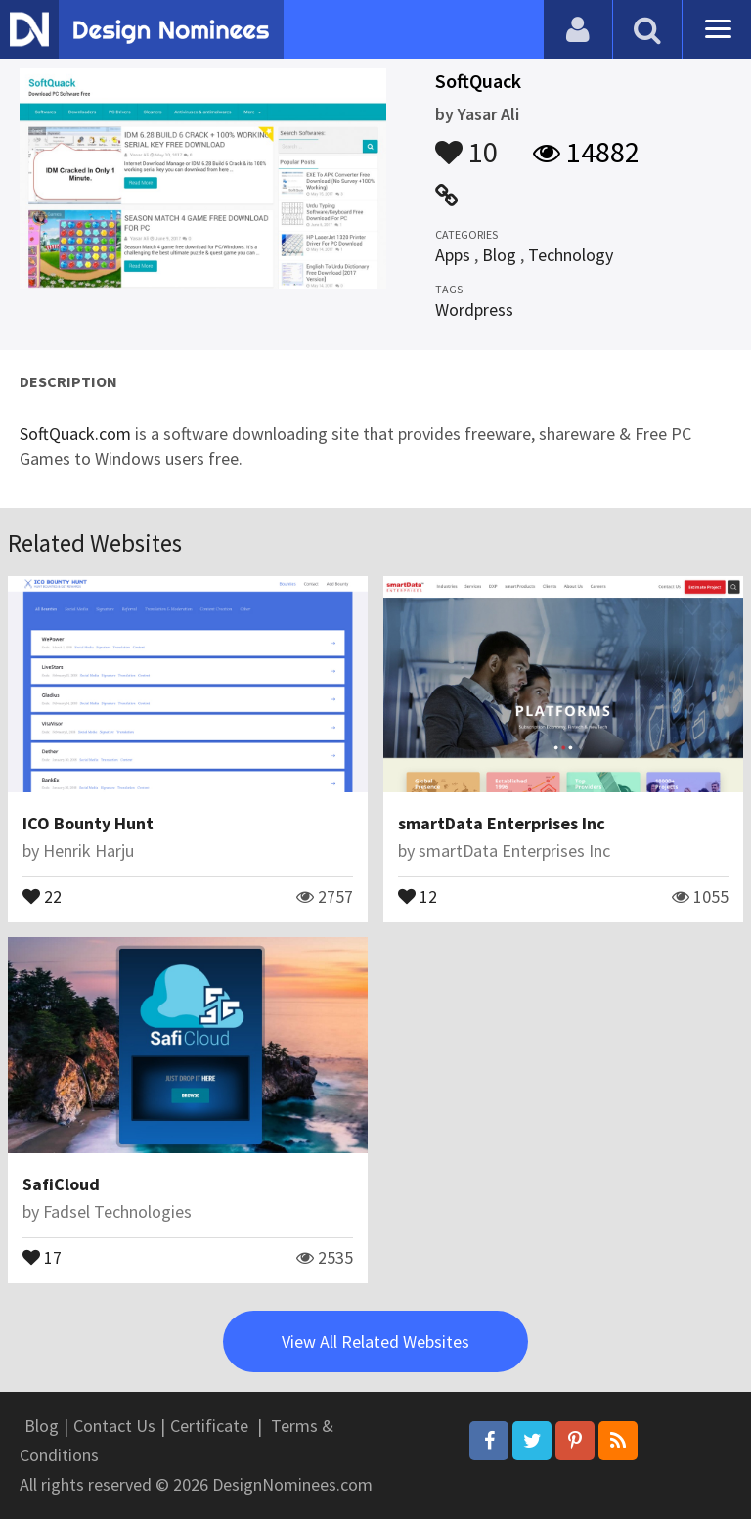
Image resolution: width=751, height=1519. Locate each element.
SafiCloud (61, 1184)
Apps (452, 255)
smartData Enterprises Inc (501, 823)
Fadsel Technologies (117, 1211)
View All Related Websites (375, 1341)
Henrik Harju (88, 850)
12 (417, 895)
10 (466, 143)
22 (42, 895)
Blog (499, 255)
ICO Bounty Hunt (88, 823)
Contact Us (114, 1425)
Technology (570, 255)
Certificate (209, 1425)
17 (42, 1256)
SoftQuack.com (75, 434)
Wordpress (474, 309)
